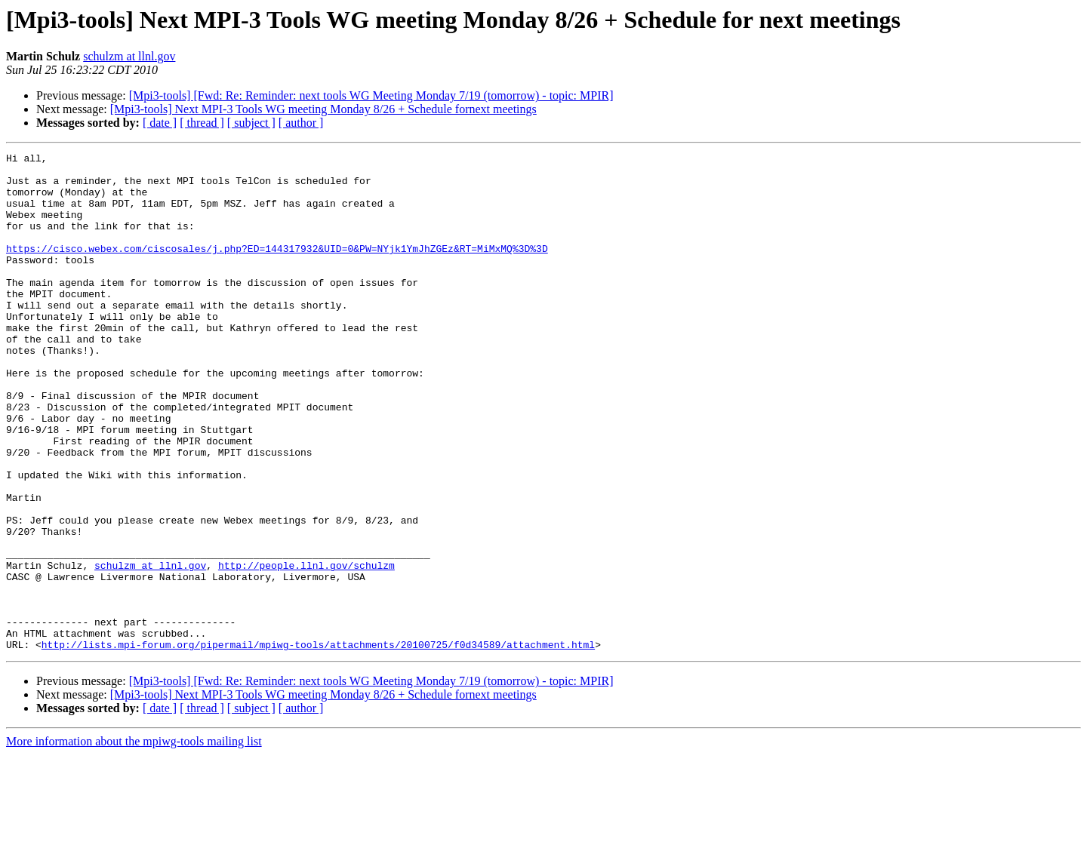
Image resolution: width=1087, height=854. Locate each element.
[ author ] (301, 122)
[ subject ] (251, 122)
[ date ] (160, 122)
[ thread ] (202, 122)
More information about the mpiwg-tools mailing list (134, 840)
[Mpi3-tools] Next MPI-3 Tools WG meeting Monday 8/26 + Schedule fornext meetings (323, 109)
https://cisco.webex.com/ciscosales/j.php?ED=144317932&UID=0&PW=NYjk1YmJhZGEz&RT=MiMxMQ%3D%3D (277, 268)
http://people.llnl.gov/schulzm (306, 649)
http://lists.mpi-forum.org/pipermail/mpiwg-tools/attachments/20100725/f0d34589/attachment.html (318, 744)
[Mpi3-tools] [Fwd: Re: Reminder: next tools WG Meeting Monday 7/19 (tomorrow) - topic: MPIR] (371, 95)
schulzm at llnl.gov (129, 56)
